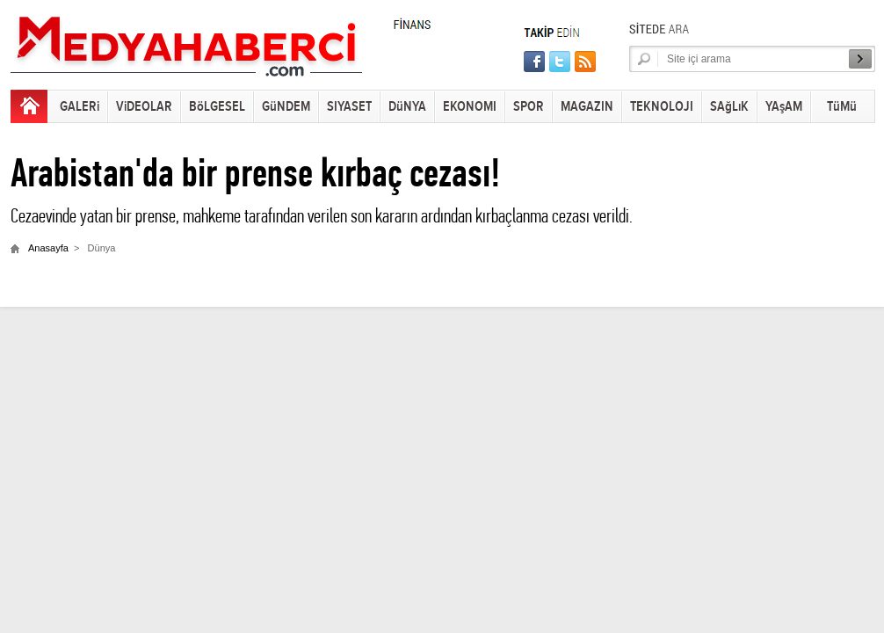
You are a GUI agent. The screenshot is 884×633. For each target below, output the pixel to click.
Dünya (102, 248)
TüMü (842, 106)
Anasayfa (48, 248)
